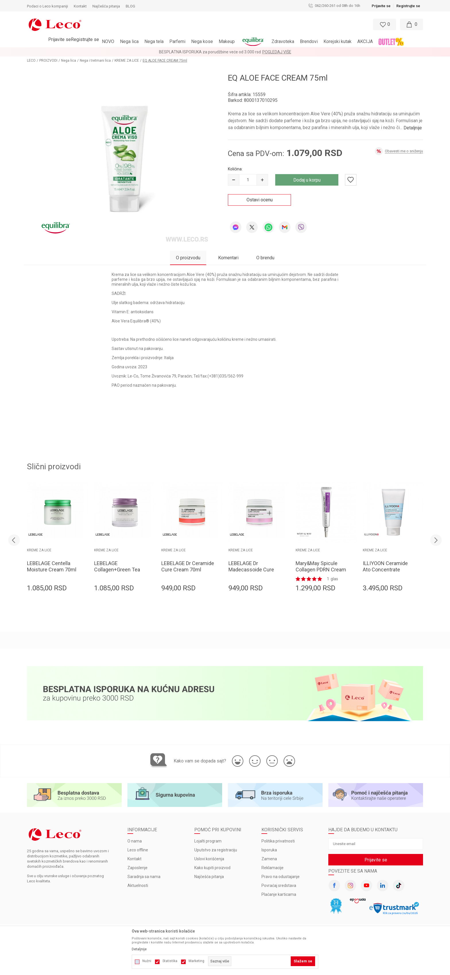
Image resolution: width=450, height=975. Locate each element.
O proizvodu (188, 257)
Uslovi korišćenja (209, 859)
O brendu (265, 257)
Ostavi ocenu (260, 200)
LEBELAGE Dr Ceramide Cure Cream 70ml (187, 566)
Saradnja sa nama (143, 876)
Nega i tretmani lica (95, 61)
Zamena (269, 859)
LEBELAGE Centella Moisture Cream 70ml (51, 566)
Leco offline (137, 850)
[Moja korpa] (411, 24)
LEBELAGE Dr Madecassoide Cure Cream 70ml (251, 569)
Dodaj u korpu (307, 180)
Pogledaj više (276, 52)
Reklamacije (272, 867)
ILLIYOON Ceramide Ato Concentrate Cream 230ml (385, 569)
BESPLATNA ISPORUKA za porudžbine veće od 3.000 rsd (210, 52)
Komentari (228, 257)
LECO (31, 61)
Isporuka (269, 850)
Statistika (169, 961)
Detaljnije (413, 128)
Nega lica (68, 61)
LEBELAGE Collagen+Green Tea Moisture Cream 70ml (118, 569)
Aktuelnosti (137, 885)
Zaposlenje (137, 867)
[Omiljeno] (384, 24)
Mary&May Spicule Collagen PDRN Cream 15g (321, 569)
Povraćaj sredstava (278, 885)
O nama (134, 841)
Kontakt (134, 859)
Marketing (196, 961)
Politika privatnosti (278, 841)
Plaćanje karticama (278, 894)
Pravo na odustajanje (280, 876)
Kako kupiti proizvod (212, 867)
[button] (200, 24)
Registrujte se (408, 6)
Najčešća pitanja (209, 876)
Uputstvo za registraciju (215, 850)
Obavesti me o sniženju (404, 151)
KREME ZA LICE (127, 61)
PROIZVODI (48, 61)
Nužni (146, 961)
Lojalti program (208, 841)
